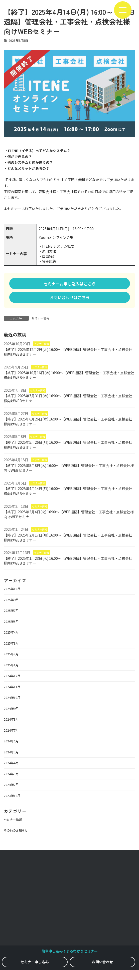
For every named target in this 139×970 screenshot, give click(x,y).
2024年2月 (11, 785)
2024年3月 (11, 774)
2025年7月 (11, 611)
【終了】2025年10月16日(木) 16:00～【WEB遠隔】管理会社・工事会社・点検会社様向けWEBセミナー (69, 375)
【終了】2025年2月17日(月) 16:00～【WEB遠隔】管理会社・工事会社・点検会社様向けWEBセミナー (68, 538)
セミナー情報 (40, 318)
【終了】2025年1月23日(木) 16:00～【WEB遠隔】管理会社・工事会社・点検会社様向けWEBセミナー (68, 561)
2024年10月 (12, 698)
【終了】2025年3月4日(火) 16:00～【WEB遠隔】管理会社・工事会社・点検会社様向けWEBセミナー (69, 514)
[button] (69, 283)
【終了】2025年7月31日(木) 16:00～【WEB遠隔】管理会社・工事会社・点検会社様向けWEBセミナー (68, 398)
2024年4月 (11, 763)
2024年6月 (11, 741)
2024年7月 (11, 730)
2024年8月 (11, 719)
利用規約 (70, 928)
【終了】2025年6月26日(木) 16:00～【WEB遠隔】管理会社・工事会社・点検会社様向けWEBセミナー (68, 421)
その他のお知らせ (16, 830)
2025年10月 (12, 589)
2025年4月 (11, 632)
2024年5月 (11, 752)
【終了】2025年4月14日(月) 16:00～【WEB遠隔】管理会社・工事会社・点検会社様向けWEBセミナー (68, 491)
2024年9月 (11, 708)
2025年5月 (11, 621)
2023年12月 (12, 795)
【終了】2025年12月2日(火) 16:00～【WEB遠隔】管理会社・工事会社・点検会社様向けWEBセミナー (68, 352)
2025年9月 (11, 600)
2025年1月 (11, 665)
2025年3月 (11, 643)
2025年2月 (11, 654)
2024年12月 (12, 676)
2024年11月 (12, 687)
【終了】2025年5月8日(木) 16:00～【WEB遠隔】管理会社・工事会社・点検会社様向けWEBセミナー (69, 468)
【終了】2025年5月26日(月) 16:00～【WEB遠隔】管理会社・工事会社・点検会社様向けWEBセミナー (68, 445)
